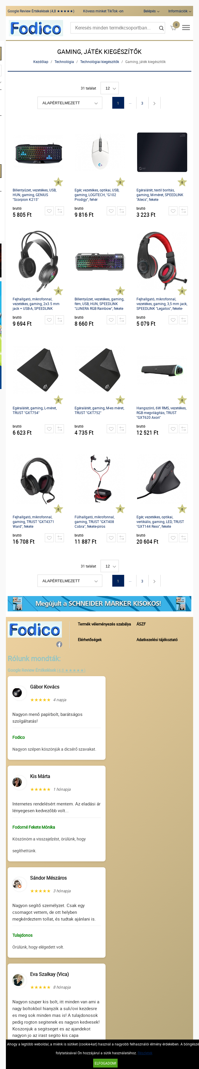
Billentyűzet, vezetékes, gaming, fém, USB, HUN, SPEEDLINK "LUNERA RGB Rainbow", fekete (99, 304)
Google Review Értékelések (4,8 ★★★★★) (41, 11)
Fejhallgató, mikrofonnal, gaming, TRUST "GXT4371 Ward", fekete (33, 521)
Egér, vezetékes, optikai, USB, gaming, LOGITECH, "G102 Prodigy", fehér (97, 195)
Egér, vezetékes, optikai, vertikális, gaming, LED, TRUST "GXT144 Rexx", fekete (160, 521)
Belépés (150, 11)
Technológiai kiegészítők (99, 61)
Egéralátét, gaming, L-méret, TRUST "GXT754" (35, 410)
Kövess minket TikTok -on (103, 11)
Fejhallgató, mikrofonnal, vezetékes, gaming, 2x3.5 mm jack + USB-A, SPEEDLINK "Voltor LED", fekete (36, 304)
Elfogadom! (105, 1063)
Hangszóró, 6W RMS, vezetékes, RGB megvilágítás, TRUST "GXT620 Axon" (161, 413)
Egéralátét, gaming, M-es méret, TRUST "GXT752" (99, 410)
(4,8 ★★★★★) (71, 670)
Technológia (64, 61)
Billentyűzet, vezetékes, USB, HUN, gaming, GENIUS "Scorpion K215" (34, 195)
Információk (178, 11)
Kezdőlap (40, 61)
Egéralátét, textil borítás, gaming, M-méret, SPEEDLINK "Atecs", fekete (159, 195)
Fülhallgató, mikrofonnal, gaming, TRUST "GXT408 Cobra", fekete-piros (94, 521)
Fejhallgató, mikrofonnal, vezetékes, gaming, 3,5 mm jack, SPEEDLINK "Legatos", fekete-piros (161, 304)
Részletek (145, 1052)
